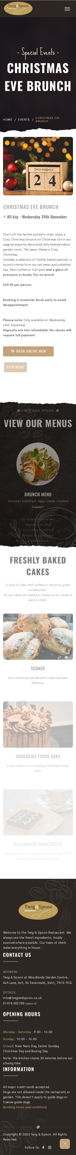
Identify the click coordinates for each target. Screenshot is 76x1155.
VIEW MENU (15, 369)
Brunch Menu (38, 496)
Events (24, 119)
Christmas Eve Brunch (47, 119)
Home (7, 119)
